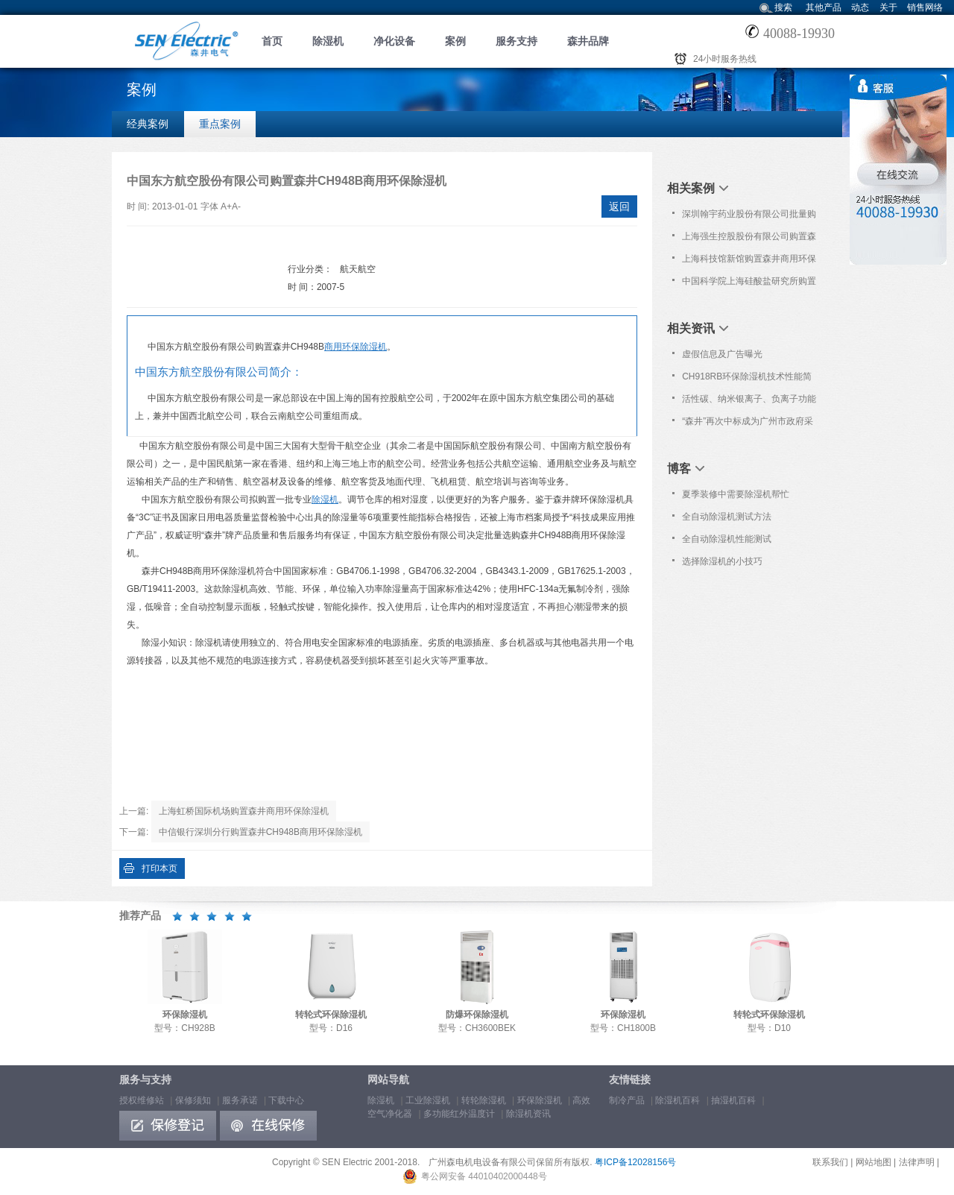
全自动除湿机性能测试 (726, 539)
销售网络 (925, 7)
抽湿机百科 (733, 1100)
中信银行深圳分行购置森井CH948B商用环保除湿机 (260, 832)
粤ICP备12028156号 (635, 1162)
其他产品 (823, 7)
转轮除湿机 (483, 1100)
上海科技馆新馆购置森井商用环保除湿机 (749, 261)
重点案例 (220, 124)
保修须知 (193, 1100)
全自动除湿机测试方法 (726, 516)
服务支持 (516, 41)
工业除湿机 (427, 1100)
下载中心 (286, 1100)
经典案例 (147, 124)
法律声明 (917, 1162)
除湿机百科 (677, 1100)
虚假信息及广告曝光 (722, 354)
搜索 (783, 7)
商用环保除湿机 (355, 346)
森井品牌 (588, 41)
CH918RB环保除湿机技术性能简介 (747, 379)
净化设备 (394, 41)
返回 (619, 206)
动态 (860, 7)
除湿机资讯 (528, 1114)
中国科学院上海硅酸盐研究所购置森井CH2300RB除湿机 (749, 284)
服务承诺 (240, 1100)
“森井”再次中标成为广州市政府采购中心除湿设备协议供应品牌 (747, 424)
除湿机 (328, 41)
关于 (888, 7)
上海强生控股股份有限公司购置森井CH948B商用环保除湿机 (749, 239)
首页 (272, 41)
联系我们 (830, 1162)
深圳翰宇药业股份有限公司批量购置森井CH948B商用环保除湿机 (749, 217)
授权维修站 (141, 1100)
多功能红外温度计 (459, 1114)
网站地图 (873, 1162)
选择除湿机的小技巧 (722, 561)
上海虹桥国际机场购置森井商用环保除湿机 (244, 811)
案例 (455, 41)
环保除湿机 (539, 1100)
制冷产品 (627, 1100)
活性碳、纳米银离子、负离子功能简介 (749, 402)
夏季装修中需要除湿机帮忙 (735, 494)
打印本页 (159, 868)
